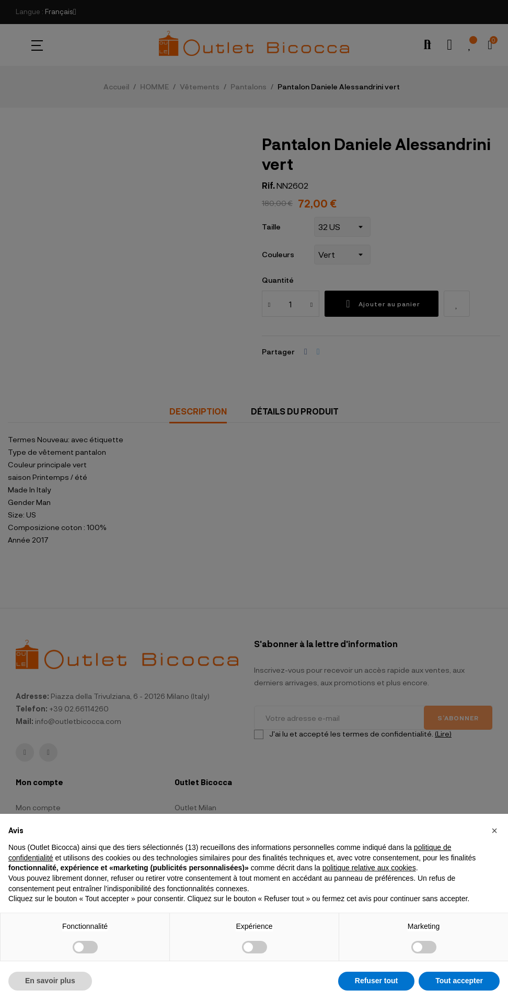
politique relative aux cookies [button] (369, 868)
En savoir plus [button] (50, 980)
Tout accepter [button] (459, 980)
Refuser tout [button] (376, 980)
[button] (494, 830)
